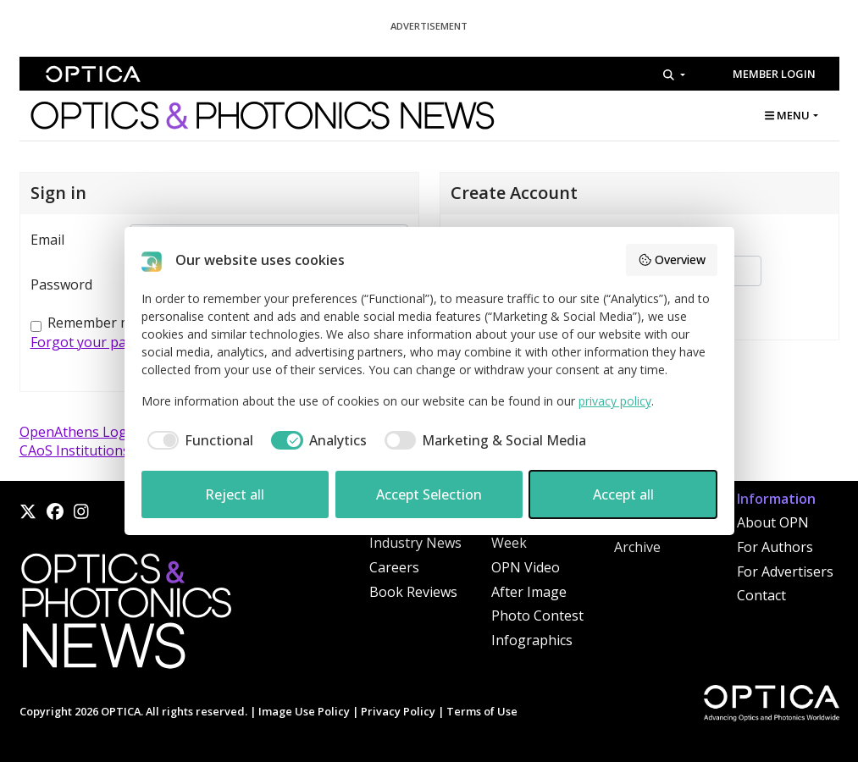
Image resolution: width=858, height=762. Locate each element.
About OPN (773, 522)
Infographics (532, 640)
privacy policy (614, 401)
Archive (637, 547)
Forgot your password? (104, 342)
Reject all (234, 494)
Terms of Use (482, 711)
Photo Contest (537, 615)
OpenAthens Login (79, 431)
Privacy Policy (398, 711)
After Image (529, 592)
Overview (672, 259)
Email (47, 239)
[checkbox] (197, 440)
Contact (761, 595)
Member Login (774, 73)
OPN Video (525, 567)
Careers (394, 567)
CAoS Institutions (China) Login (118, 450)
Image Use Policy (304, 711)
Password (61, 284)
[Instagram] (81, 511)
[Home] (125, 615)
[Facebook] (55, 511)
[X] (27, 511)
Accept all (623, 494)
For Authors (775, 547)
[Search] (674, 74)
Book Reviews (413, 592)
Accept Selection (429, 494)
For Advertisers (785, 571)
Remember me (93, 322)
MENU (787, 115)
